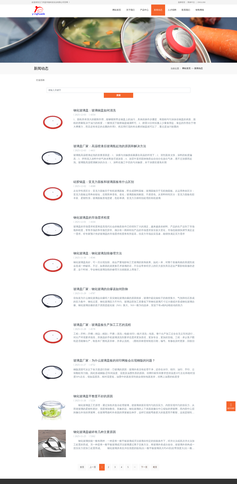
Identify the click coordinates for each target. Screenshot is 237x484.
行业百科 (40, 80)
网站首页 (117, 11)
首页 (82, 420)
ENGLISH (201, 2)
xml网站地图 (139, 481)
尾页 (155, 420)
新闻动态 (159, 11)
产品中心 (145, 11)
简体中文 (191, 2)
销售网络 (200, 11)
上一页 (93, 420)
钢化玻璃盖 (107, 481)
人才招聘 (173, 11)
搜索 (190, 90)
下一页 (144, 420)
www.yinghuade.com (106, 461)
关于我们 (131, 11)
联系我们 (187, 11)
